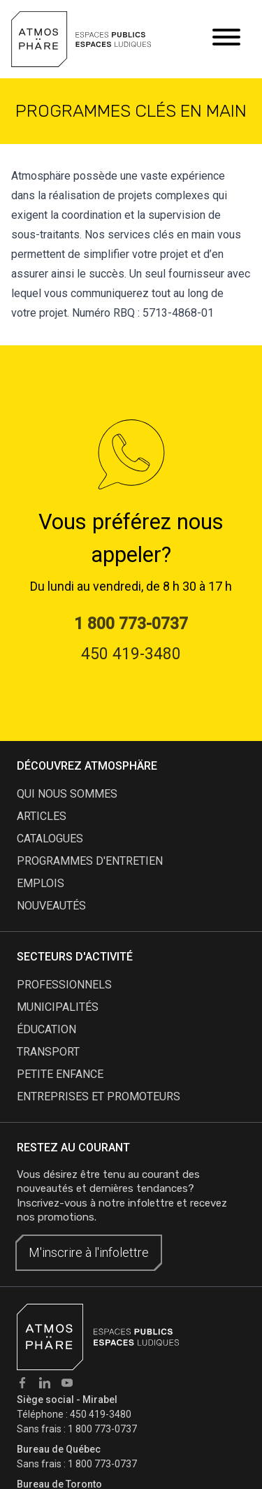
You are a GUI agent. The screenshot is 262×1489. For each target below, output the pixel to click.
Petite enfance (60, 1074)
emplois (40, 883)
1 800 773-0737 (102, 1428)
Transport (48, 1051)
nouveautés (51, 905)
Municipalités (58, 1007)
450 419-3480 (100, 1414)
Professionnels (64, 984)
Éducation (46, 1029)
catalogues (50, 838)
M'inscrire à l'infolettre (89, 1252)
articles (41, 816)
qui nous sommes (67, 793)
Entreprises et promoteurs (98, 1096)
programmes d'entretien (90, 861)
